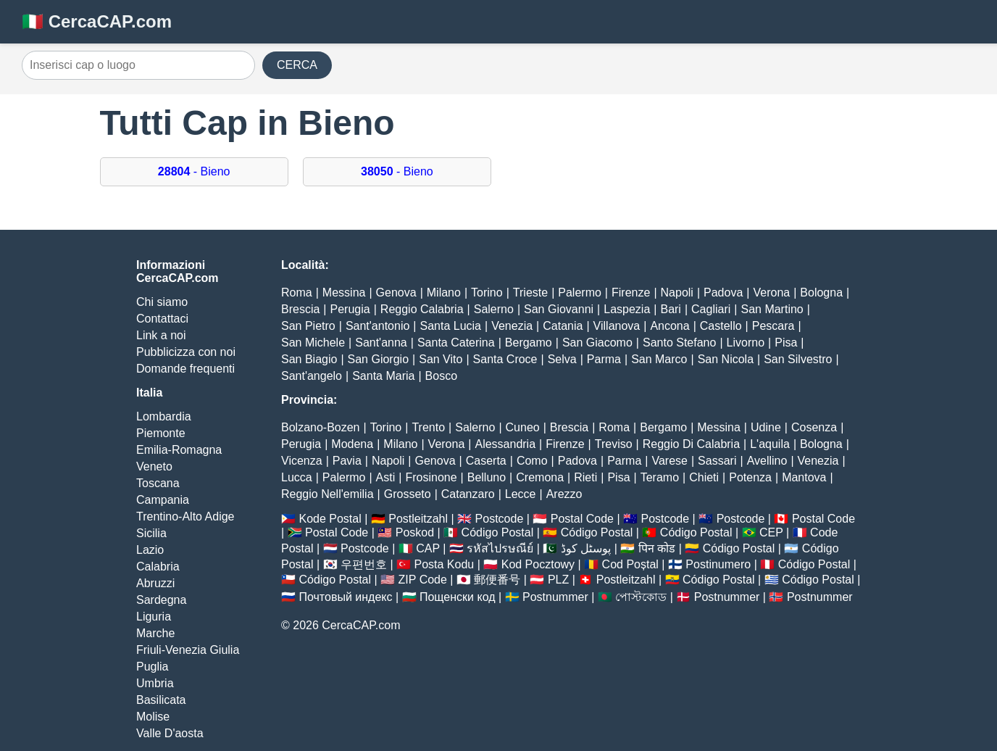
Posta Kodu (444, 564)
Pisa (786, 342)
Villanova (617, 326)
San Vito (440, 359)
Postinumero (718, 564)
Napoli (677, 292)
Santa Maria (383, 376)
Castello (721, 326)
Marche (155, 633)
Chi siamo (162, 302)
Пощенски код (458, 597)
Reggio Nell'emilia (327, 494)
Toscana (158, 483)
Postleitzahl (418, 519)
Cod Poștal (630, 564)
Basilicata (160, 700)
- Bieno (194, 171)
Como (532, 461)
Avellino (767, 461)
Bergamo (528, 342)
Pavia (347, 461)
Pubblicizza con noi (185, 352)
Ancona (669, 326)
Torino (487, 292)
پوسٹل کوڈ (586, 548)
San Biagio (309, 359)
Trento (428, 427)
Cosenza (814, 427)
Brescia (300, 309)
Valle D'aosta (170, 733)
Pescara (773, 326)
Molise (153, 716)
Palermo (579, 292)
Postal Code (582, 519)
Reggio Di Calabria (691, 444)
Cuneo (523, 427)
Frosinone (430, 477)
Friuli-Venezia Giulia (187, 650)
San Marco (659, 359)
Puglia (152, 666)
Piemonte (160, 433)
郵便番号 (497, 579)
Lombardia (163, 416)
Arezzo (564, 494)
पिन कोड (656, 548)
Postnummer (555, 597)
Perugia (350, 309)
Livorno (745, 342)
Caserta (486, 461)
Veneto (154, 466)
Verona (771, 292)
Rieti (585, 477)
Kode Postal (330, 519)
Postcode (499, 519)
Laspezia (627, 309)
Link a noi (161, 335)
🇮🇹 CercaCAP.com (97, 21)
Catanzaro (468, 494)
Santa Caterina (456, 342)
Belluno (486, 477)
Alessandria (505, 444)
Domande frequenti (185, 368)
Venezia (512, 326)
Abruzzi (155, 583)
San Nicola (726, 359)
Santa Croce (505, 359)
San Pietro (308, 326)
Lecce (520, 494)
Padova (723, 292)
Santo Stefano (679, 342)
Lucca (296, 477)
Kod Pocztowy (538, 564)
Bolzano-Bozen (320, 427)
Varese (669, 461)
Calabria (158, 566)
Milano (444, 292)
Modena (352, 444)
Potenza (750, 477)
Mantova (804, 477)
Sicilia (151, 533)
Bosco (441, 376)
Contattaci (162, 318)
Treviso (614, 444)
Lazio (150, 550)
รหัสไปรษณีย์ (500, 548)
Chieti (704, 477)
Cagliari (710, 309)
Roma (296, 292)
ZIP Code (423, 579)
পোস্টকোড (641, 597)
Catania (563, 326)
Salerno (494, 309)
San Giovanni (558, 309)
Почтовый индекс (345, 597)
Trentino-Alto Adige (185, 516)
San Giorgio (378, 359)
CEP (771, 532)
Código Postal (498, 532)
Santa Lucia (451, 326)
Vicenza (301, 461)
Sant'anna (381, 342)
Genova (396, 292)
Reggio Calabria (422, 309)
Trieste (530, 292)
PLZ (558, 579)
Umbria (155, 683)
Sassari (717, 461)
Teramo (660, 477)
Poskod (415, 532)
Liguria (153, 616)
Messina (344, 292)
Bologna (821, 292)
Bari (670, 309)
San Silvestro (798, 359)
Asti (386, 477)
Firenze (631, 292)
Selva (562, 359)
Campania (162, 500)
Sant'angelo (311, 376)
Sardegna (161, 600)
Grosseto (407, 494)
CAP (428, 548)
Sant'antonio (377, 326)
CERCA (297, 65)
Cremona (540, 477)
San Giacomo (597, 342)
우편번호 (364, 564)
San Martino (772, 309)
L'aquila (770, 444)
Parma (604, 359)
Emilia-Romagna (179, 450)
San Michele (313, 342)
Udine (766, 427)
